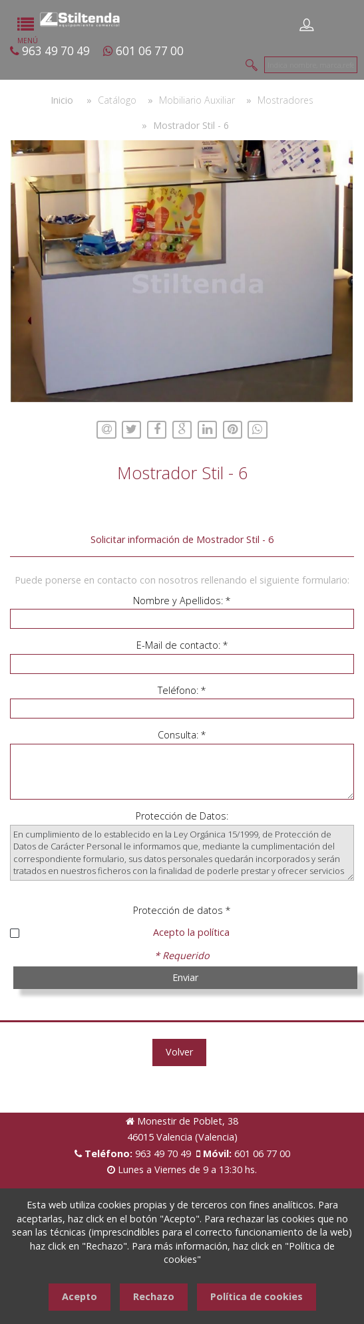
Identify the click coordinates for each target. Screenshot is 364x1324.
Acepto (79, 1296)
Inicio (62, 100)
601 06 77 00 (150, 50)
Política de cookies (256, 1296)
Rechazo (153, 1296)
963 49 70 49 (56, 50)
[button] (342, 152)
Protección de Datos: (182, 816)
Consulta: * (182, 734)
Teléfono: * (182, 690)
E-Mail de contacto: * (182, 645)
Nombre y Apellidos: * (182, 600)
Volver (179, 1052)
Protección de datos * (182, 910)
